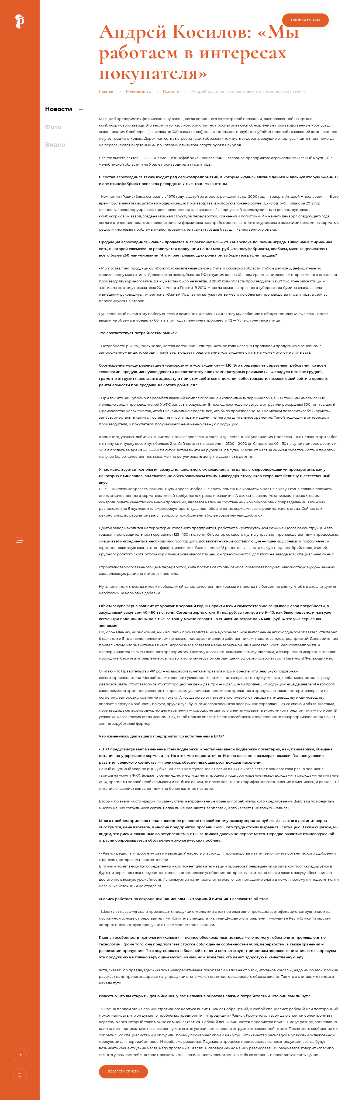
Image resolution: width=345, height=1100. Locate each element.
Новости (58, 109)
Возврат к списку (123, 1071)
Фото (53, 127)
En (20, 1055)
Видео (55, 145)
